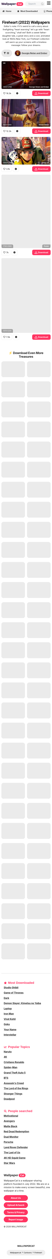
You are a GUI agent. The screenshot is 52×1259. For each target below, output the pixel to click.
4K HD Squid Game (15, 1157)
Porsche (8, 1142)
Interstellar (10, 1034)
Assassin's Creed (14, 1083)
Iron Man (9, 1013)
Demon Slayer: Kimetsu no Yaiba (22, 1003)
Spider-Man (10, 1067)
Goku (7, 1024)
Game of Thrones (14, 992)
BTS (6, 1078)
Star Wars (9, 1163)
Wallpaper (12, 3)
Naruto (8, 1051)
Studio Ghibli (11, 987)
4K (5, 1057)
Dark (6, 998)
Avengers (9, 1121)
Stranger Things (13, 1093)
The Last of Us (12, 1152)
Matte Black (10, 1126)
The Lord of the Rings (16, 1088)
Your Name (10, 1029)
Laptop (8, 1008)
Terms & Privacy (16, 1212)
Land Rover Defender (16, 1147)
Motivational (11, 1115)
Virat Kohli (10, 1019)
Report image (16, 1219)
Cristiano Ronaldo (14, 1062)
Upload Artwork (15, 1205)
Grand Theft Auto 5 (15, 1072)
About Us (16, 1198)
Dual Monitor (11, 1136)
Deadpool (9, 1099)
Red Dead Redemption (16, 1131)
